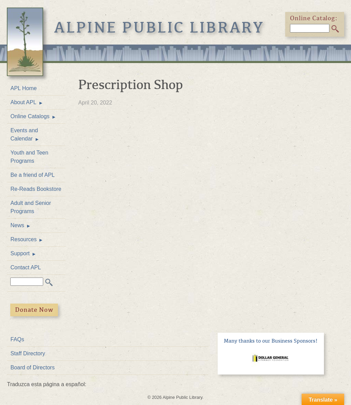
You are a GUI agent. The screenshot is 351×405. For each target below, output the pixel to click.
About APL (23, 102)
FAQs (17, 339)
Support (19, 253)
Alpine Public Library (159, 27)
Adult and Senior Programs (30, 207)
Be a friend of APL (32, 175)
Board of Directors (32, 367)
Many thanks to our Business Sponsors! (271, 341)
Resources (23, 239)
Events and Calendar (24, 134)
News (17, 225)
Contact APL (25, 267)
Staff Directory (27, 353)
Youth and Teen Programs (29, 157)
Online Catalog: (314, 18)
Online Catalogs (29, 116)
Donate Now (34, 310)
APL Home (23, 88)
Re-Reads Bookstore (35, 189)
